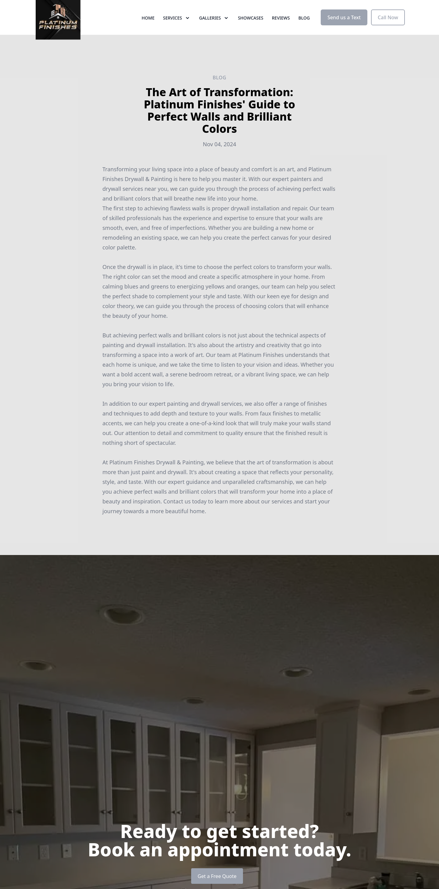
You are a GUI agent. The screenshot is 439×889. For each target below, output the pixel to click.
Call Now (388, 27)
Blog (304, 27)
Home (148, 27)
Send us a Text (344, 27)
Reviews (281, 27)
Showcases (250, 27)
